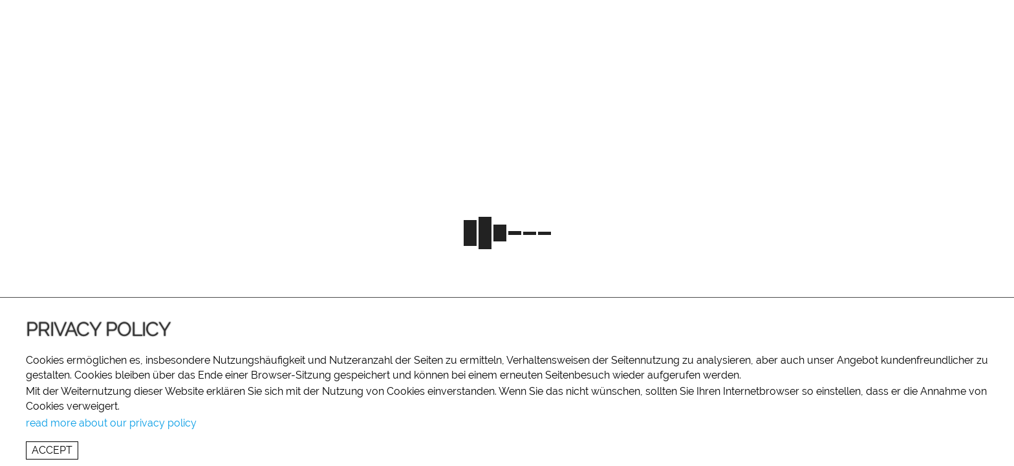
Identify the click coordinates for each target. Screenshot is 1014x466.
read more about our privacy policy (111, 423)
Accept (52, 450)
